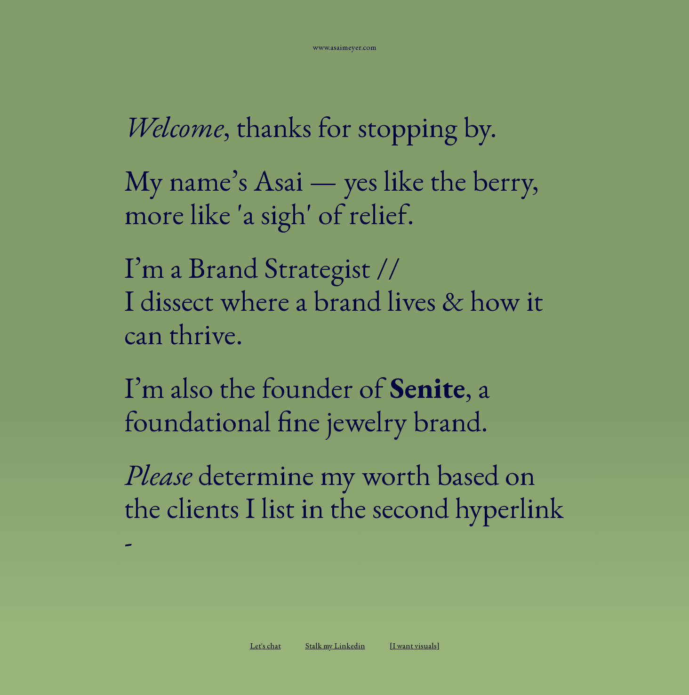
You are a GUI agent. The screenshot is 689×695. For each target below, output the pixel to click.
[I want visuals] (415, 645)
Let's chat (265, 645)
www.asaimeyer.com (344, 47)
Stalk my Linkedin (335, 645)
